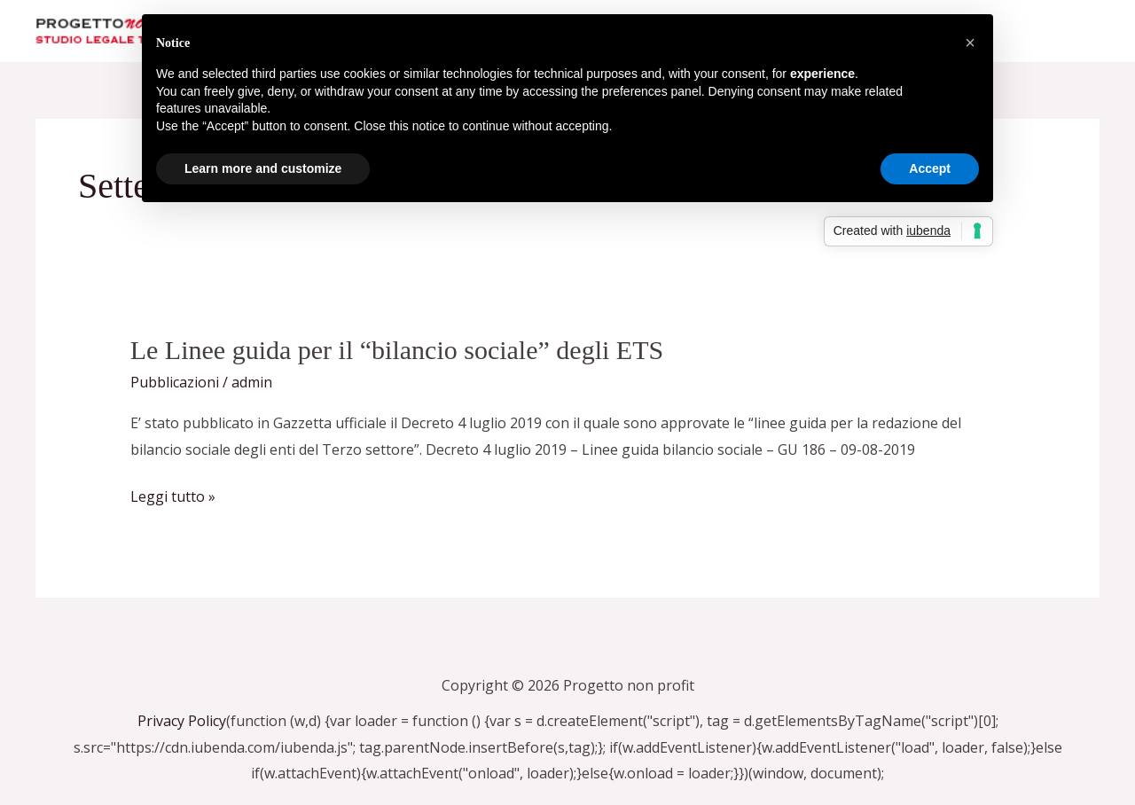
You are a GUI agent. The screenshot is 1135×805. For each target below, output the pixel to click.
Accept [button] (930, 168)
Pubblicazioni (174, 382)
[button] (970, 42)
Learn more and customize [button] (262, 168)
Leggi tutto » (172, 497)
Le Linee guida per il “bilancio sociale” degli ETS (396, 349)
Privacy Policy (181, 721)
